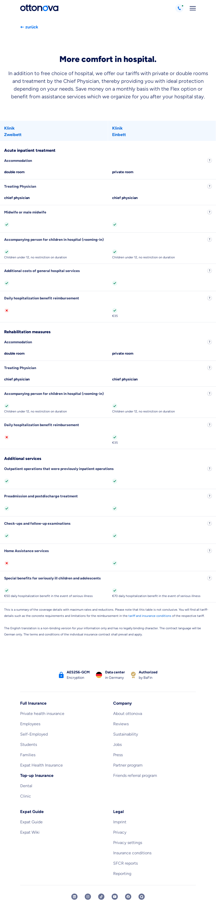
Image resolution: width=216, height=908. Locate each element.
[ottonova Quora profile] (141, 896)
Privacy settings (127, 842)
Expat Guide (31, 821)
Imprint (119, 821)
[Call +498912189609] (179, 8)
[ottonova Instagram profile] (88, 896)
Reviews (121, 723)
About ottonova (127, 713)
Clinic (25, 796)
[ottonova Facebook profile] (128, 896)
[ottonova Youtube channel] (115, 896)
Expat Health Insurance (41, 765)
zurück (29, 27)
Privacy (119, 832)
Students (28, 744)
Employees (30, 723)
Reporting (122, 873)
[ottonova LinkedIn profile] (74, 896)
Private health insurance (42, 713)
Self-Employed (34, 734)
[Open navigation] (193, 8)
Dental (26, 785)
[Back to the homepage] (39, 8)
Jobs (117, 744)
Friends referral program (135, 775)
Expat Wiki (30, 832)
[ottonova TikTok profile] (101, 896)
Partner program (128, 765)
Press (118, 754)
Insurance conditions (132, 852)
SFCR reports (125, 863)
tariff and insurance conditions (149, 616)
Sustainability (125, 734)
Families (27, 754)
